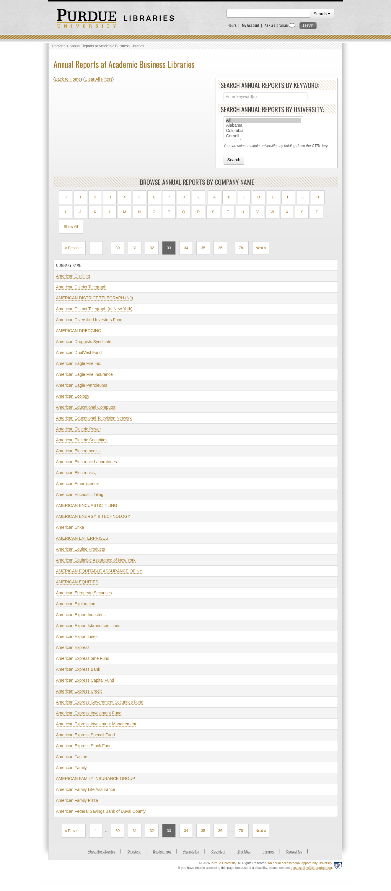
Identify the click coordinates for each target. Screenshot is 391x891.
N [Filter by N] (139, 212)
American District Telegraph (81, 287)
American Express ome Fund (83, 658)
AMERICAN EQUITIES (77, 582)
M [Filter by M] (124, 212)
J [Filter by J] (80, 212)
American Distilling (73, 276)
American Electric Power (78, 429)
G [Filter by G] (303, 197)
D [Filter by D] (258, 197)
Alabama (263, 125)
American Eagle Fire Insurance (84, 374)
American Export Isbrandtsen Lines (88, 625)
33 (169, 248)
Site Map (243, 851)
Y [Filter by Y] (302, 212)
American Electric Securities (81, 440)
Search (322, 14)
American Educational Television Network (94, 418)
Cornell (263, 136)
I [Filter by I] (65, 212)
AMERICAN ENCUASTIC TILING (86, 505)
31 (135, 248)
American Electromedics (78, 450)
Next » (260, 248)
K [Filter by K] (95, 212)
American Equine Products (80, 549)
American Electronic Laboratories (86, 461)
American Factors (72, 756)
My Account (250, 25)
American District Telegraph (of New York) (94, 308)
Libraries (59, 46)
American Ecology (72, 396)
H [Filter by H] (317, 197)
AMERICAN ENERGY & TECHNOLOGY (93, 516)
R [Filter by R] (198, 212)
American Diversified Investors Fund (89, 319)
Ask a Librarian (276, 25)
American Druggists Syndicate (84, 341)
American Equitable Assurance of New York (96, 560)
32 (152, 248)
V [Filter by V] (257, 212)
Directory (134, 851)
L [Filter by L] (110, 212)
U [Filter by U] (242, 212)
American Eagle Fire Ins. (78, 363)
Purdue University (223, 863)
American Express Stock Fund (84, 745)
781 (242, 248)
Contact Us (294, 851)
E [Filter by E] (273, 197)
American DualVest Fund (79, 352)
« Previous (74, 248)
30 (117, 248)
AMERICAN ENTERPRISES (82, 538)
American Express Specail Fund (85, 734)
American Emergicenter (77, 483)
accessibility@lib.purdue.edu (311, 867)
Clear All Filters (98, 79)
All (263, 120)
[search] (268, 13)
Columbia (263, 130)
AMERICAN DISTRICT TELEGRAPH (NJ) (94, 298)
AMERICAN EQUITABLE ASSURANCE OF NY (99, 571)
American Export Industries (81, 614)
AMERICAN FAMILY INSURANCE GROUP (95, 778)
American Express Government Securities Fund (100, 702)
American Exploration (75, 603)
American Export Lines (77, 636)
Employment (162, 851)
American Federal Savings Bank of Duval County (101, 811)
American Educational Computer (86, 407)
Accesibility (191, 851)
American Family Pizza (77, 800)
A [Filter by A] (214, 197)
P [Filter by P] (169, 212)
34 (186, 248)
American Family (71, 767)
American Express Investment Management (96, 724)
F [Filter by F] (288, 197)
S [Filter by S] (213, 212)
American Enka (70, 527)
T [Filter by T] (228, 212)
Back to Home (68, 79)
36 (220, 248)
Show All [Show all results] (71, 227)
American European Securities (84, 592)
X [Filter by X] (287, 212)
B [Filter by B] (229, 197)
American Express (73, 647)
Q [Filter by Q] (183, 212)
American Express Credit (79, 691)
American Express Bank (78, 669)
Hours (232, 25)
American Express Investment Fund (89, 713)
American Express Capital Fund (85, 680)
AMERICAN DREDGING (78, 330)
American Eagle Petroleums (81, 385)
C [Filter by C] (243, 197)
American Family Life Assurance (85, 789)
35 (203, 248)
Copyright (218, 851)
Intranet (268, 851)
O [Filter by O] (154, 212)
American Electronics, (76, 472)
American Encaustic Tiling (79, 494)
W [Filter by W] (272, 212)
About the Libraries (101, 851)
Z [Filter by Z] (316, 212)
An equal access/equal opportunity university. (300, 863)
